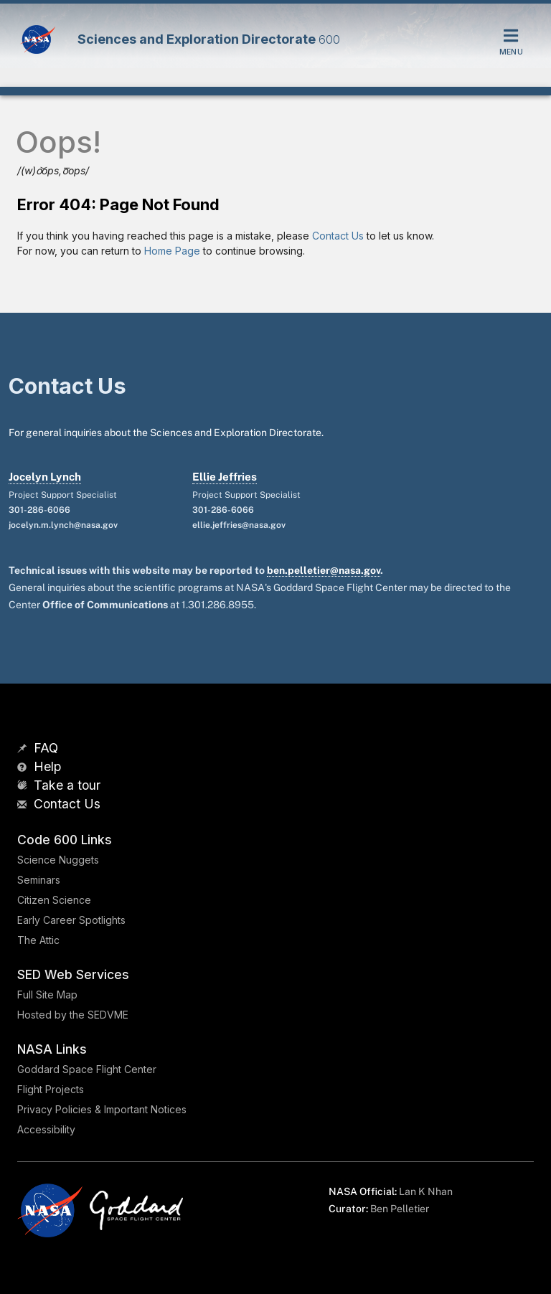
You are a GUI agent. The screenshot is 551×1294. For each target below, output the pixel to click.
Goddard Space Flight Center (86, 1069)
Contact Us (338, 236)
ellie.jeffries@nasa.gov (239, 525)
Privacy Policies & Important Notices (102, 1109)
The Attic (38, 940)
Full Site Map (47, 994)
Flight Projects (50, 1089)
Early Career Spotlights (71, 920)
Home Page (172, 251)
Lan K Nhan (426, 1191)
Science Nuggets (58, 860)
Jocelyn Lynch (45, 477)
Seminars (38, 880)
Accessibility (46, 1129)
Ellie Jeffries (224, 477)
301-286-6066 (39, 510)
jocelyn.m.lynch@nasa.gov (63, 525)
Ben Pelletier (399, 1208)
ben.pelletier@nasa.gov (323, 570)
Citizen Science (54, 900)
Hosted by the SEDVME (72, 1015)
